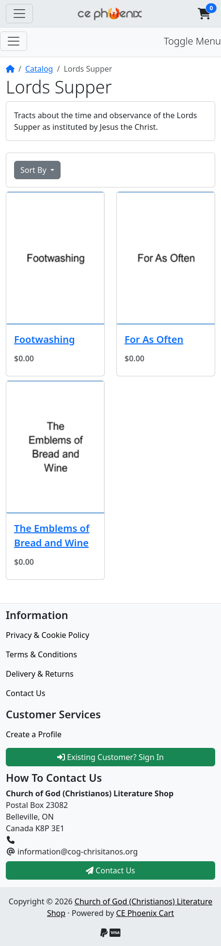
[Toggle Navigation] (19, 13)
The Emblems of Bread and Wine (51, 535)
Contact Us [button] (110, 870)
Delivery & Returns (40, 673)
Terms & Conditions (41, 654)
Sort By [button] (34, 170)
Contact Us (25, 693)
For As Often (154, 339)
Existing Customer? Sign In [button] (110, 757)
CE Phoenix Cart (145, 913)
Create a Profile (34, 734)
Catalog (39, 68)
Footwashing (44, 339)
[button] (204, 13)
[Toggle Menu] (13, 41)
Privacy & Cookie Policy (47, 635)
